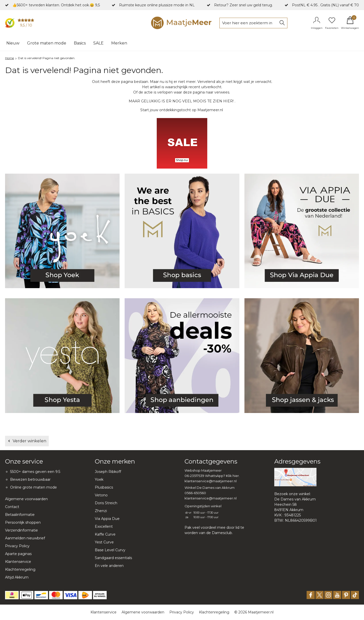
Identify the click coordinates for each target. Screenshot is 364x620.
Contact (12, 506)
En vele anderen (109, 565)
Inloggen (317, 28)
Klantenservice (18, 561)
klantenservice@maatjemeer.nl (211, 481)
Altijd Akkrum (17, 577)
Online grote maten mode (33, 487)
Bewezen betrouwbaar (30, 479)
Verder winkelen (29, 441)
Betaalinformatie (20, 514)
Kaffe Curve (105, 534)
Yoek (99, 479)
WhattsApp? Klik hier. (222, 476)
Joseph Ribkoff (108, 471)
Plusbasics (104, 487)
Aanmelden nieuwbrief (25, 538)
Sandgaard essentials (113, 558)
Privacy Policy (17, 546)
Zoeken (282, 23)
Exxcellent (104, 526)
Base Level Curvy (110, 550)
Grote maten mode (46, 43)
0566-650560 (195, 493)
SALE (98, 43)
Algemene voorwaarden (26, 499)
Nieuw (12, 43)
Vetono (101, 495)
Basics (80, 43)
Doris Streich (106, 503)
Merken (119, 43)
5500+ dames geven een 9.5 (35, 471)
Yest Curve (104, 542)
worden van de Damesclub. (209, 533)
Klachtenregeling (20, 569)
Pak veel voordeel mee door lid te (214, 527)
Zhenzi (101, 511)
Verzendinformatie (21, 530)
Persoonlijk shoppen (23, 522)
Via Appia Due (107, 518)
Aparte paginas (18, 554)
